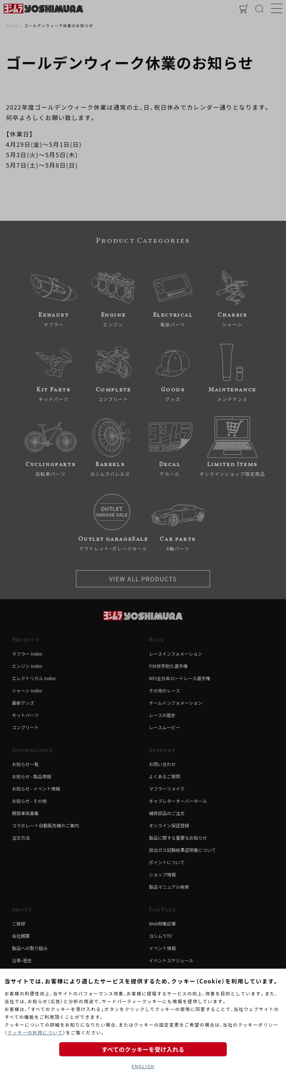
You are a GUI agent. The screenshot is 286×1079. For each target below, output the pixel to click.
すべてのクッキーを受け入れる (143, 1049)
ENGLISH (142, 1066)
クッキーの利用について (35, 1032)
